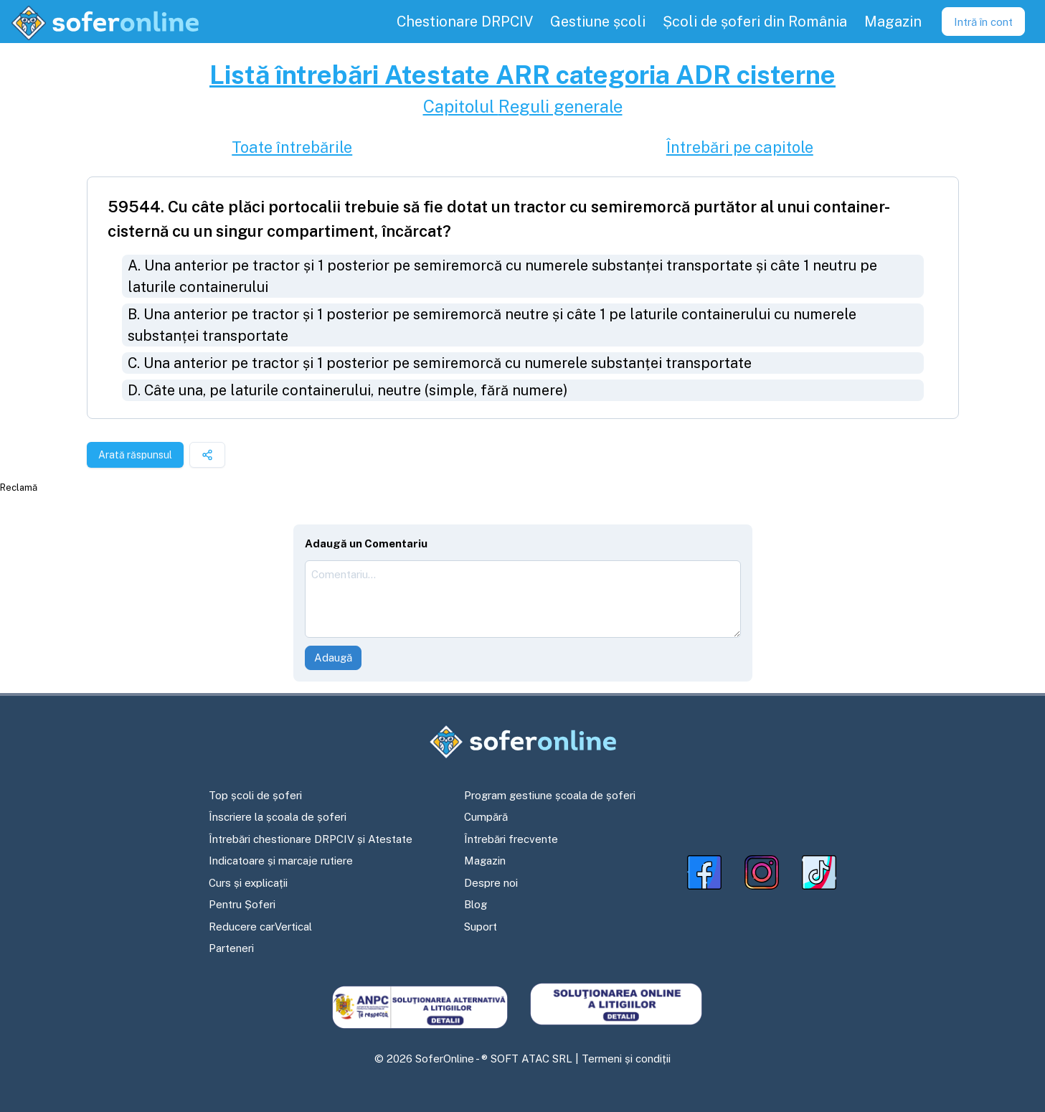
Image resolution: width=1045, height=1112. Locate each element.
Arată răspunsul (135, 455)
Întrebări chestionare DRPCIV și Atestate (310, 839)
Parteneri (231, 948)
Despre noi (491, 883)
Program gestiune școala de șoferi (549, 795)
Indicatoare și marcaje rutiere (281, 860)
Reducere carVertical (260, 926)
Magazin (485, 860)
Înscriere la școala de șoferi (277, 817)
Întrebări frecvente (511, 839)
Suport (480, 926)
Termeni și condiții (626, 1058)
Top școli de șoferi (255, 795)
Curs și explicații (248, 883)
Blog (475, 904)
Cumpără (486, 817)
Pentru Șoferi (242, 904)
